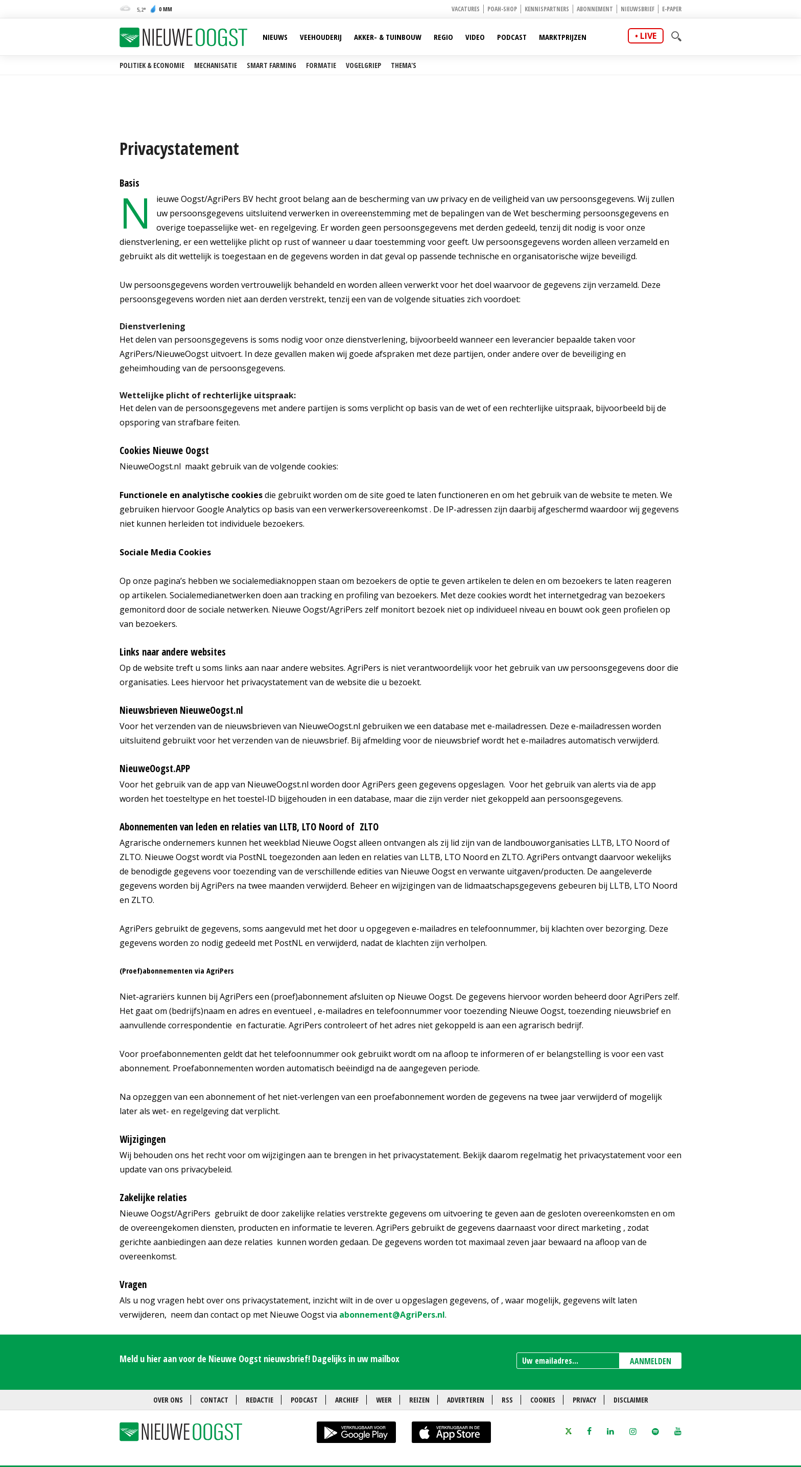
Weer (384, 1400)
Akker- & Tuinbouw (387, 37)
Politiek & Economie (152, 65)
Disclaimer (631, 1400)
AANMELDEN (650, 1361)
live (648, 35)
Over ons (168, 1400)
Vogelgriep (363, 65)
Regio (443, 37)
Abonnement (595, 9)
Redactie (259, 1400)
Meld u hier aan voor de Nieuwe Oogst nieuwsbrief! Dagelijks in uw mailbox (259, 1358)
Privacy (584, 1400)
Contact (214, 1400)
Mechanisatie (215, 65)
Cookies (542, 1400)
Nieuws (275, 37)
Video (475, 37)
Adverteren (465, 1400)
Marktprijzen (562, 37)
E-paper (671, 9)
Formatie (321, 65)
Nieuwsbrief (637, 9)
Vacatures (466, 9)
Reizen (419, 1400)
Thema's (403, 65)
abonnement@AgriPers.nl (392, 1314)
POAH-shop (502, 9)
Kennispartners (547, 9)
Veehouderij (321, 37)
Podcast (512, 37)
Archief (347, 1400)
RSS (507, 1400)
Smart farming (271, 65)
